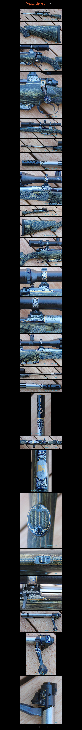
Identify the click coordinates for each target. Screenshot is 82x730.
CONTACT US (52, 729)
